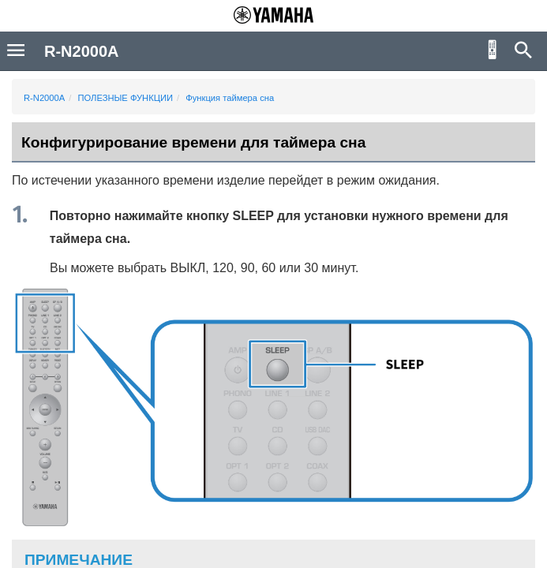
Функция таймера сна (229, 98)
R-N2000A (44, 98)
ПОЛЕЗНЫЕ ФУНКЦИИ (125, 98)
